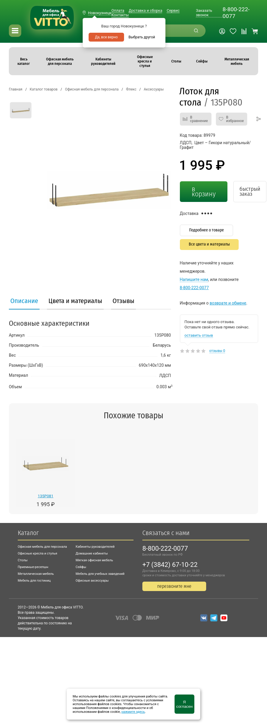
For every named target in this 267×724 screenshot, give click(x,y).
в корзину (204, 191)
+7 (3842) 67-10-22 (170, 564)
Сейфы (81, 567)
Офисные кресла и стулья (37, 553)
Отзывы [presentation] (123, 301)
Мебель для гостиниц (34, 581)
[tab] (24, 301)
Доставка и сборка (145, 10)
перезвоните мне (174, 586)
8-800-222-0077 (236, 12)
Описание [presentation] (24, 301)
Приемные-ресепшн (33, 567)
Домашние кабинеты (92, 553)
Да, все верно (106, 37)
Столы (22, 560)
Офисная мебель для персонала (42, 547)
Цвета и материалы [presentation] (75, 301)
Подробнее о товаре (206, 230)
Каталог (28, 533)
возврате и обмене (228, 303)
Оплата (117, 10)
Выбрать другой (141, 37)
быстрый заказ (250, 191)
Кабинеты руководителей (95, 547)
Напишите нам (194, 279)
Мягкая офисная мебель (94, 560)
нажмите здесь (133, 712)
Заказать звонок (204, 12)
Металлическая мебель (36, 574)
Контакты (120, 15)
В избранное (235, 119)
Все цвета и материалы (209, 244)
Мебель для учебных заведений (100, 574)
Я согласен (184, 704)
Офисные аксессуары (92, 581)
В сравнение (199, 119)
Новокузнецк (99, 13)
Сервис (173, 10)
